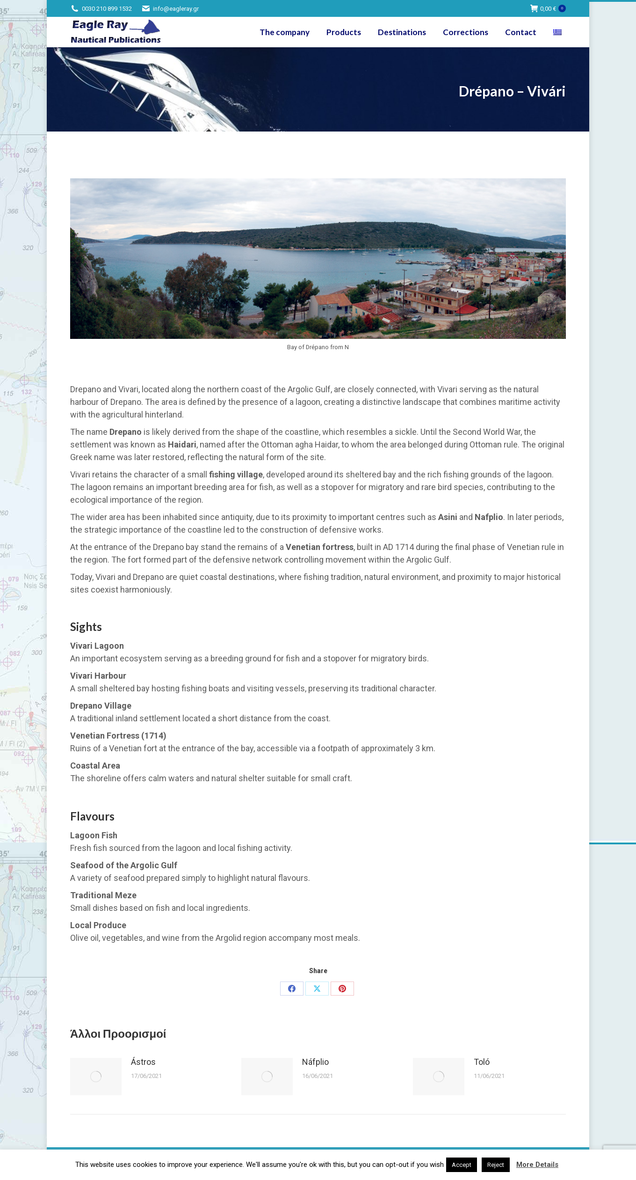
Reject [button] (495, 1164)
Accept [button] (461, 1164)
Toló (482, 1062)
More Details (537, 1164)
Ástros (143, 1062)
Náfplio (315, 1062)
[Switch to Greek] (558, 32)
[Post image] (96, 1076)
